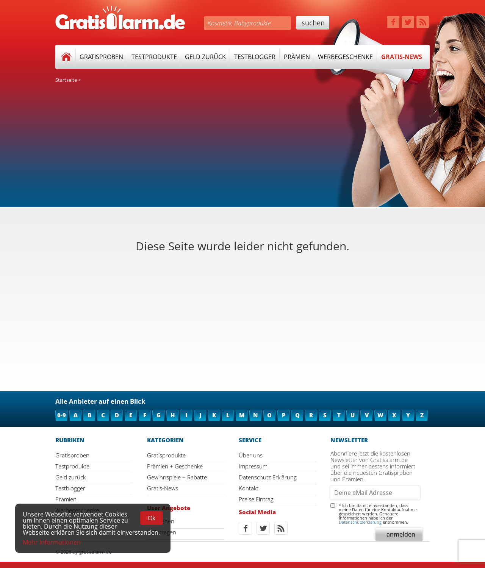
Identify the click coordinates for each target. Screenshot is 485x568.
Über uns (251, 455)
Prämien (297, 57)
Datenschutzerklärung (360, 522)
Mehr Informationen (52, 542)
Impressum (253, 466)
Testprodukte (154, 57)
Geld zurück (205, 57)
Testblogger (254, 57)
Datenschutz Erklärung (268, 477)
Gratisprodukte (166, 455)
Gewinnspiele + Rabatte (177, 477)
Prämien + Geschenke (175, 466)
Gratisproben (101, 57)
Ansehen (163, 521)
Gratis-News (401, 57)
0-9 (61, 415)
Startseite (66, 79)
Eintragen (164, 532)
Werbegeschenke (345, 57)
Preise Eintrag (256, 499)
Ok (151, 518)
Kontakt (248, 488)
